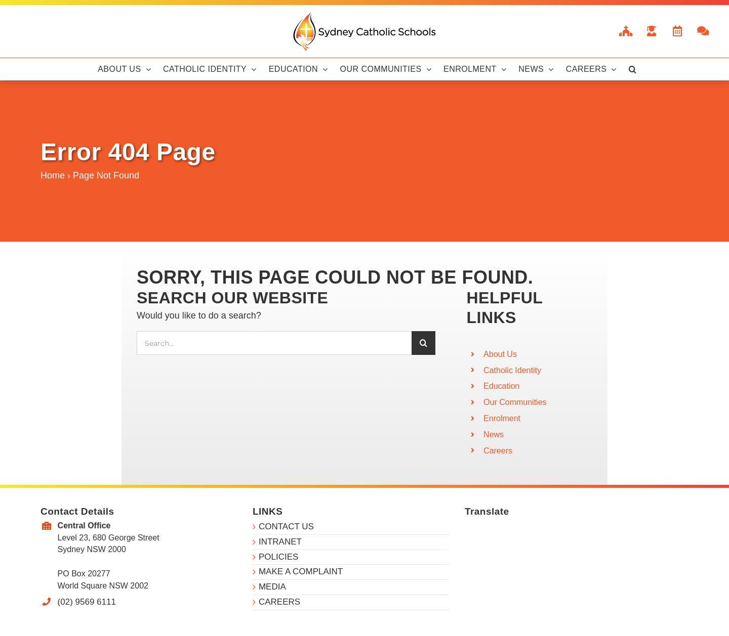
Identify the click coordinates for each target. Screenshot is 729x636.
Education (501, 386)
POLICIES (278, 557)
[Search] (423, 343)
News (493, 434)
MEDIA (272, 587)
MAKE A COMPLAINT (301, 571)
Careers (497, 450)
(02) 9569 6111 (87, 602)
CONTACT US (286, 526)
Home (52, 175)
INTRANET (280, 542)
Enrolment (501, 418)
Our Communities (514, 402)
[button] (632, 69)
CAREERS (279, 602)
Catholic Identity (512, 370)
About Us (500, 354)
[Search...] (274, 343)
